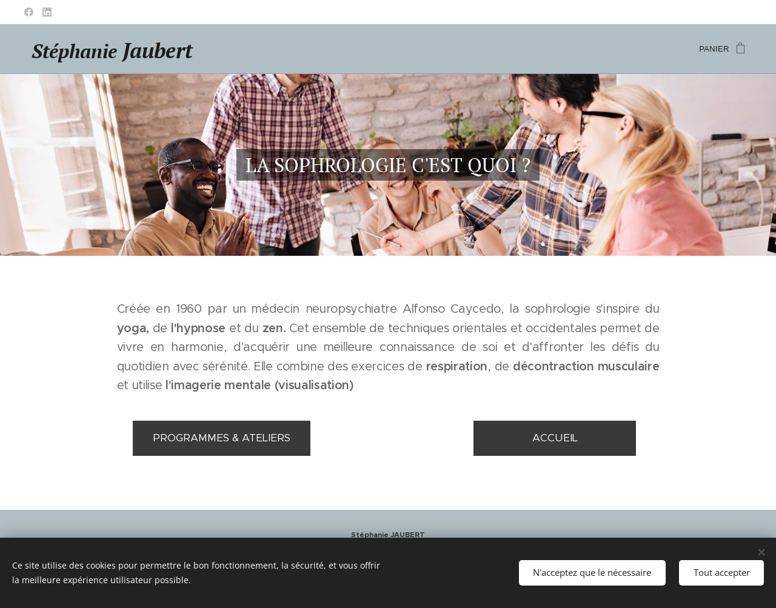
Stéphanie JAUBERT (388, 534)
